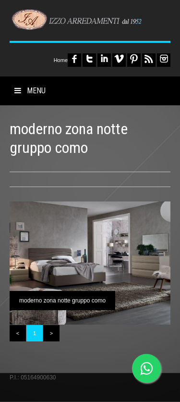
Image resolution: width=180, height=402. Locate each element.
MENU (30, 90)
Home (61, 60)
